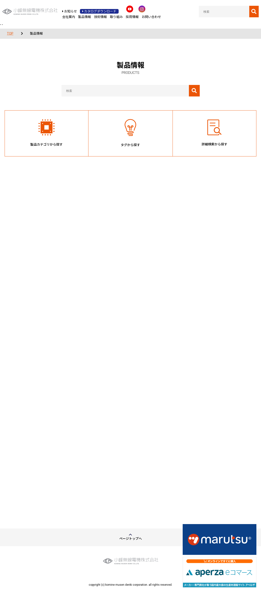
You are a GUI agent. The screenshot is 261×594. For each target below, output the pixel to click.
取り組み (116, 17)
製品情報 (84, 17)
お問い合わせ (151, 17)
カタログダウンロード (99, 11)
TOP (10, 33)
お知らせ (69, 11)
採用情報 (132, 17)
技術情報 (100, 17)
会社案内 (68, 17)
